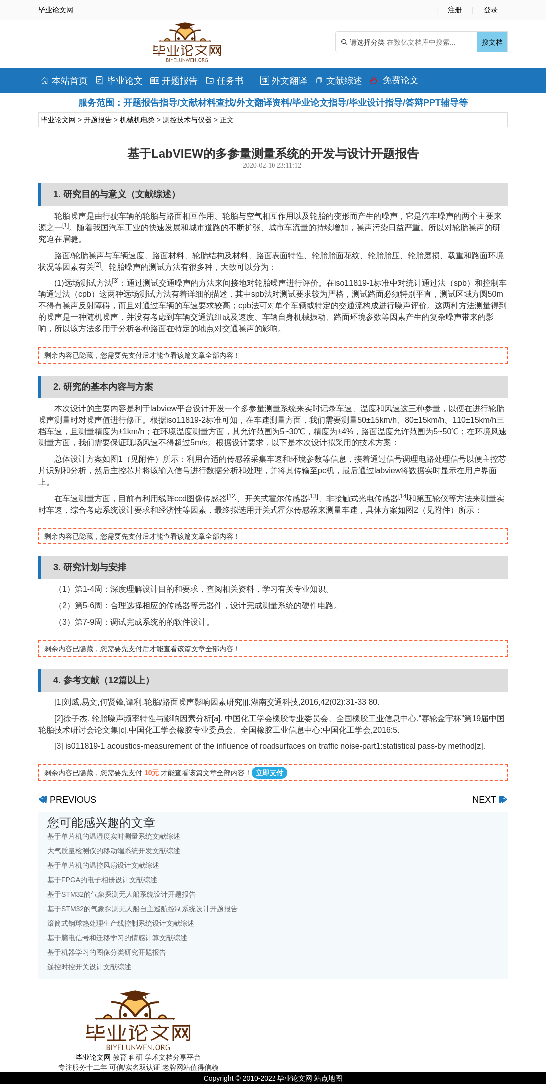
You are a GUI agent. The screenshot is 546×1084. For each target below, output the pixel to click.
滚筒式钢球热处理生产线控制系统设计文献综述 (120, 923)
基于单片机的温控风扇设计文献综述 (103, 865)
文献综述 (338, 81)
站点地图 (328, 1078)
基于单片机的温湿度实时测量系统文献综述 (113, 836)
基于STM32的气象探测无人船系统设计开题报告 (121, 894)
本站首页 (64, 81)
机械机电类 (137, 120)
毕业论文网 (58, 120)
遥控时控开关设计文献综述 (89, 967)
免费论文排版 (394, 82)
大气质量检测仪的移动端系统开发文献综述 (113, 851)
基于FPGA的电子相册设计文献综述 (102, 880)
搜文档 (492, 42)
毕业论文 (119, 81)
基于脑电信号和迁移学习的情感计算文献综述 (117, 938)
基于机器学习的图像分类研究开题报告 (106, 952)
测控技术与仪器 (187, 120)
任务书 (224, 81)
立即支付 (269, 773)
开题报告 (174, 81)
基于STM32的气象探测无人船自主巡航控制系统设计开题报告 (142, 909)
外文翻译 (283, 81)
